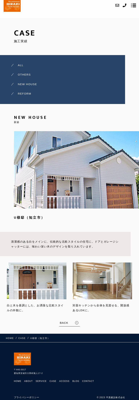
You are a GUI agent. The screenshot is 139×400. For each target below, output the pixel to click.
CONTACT (88, 381)
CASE (53, 381)
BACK (64, 322)
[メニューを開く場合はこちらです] (133, 5)
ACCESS (64, 381)
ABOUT (28, 381)
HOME (17, 381)
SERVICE (41, 381)
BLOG (75, 381)
